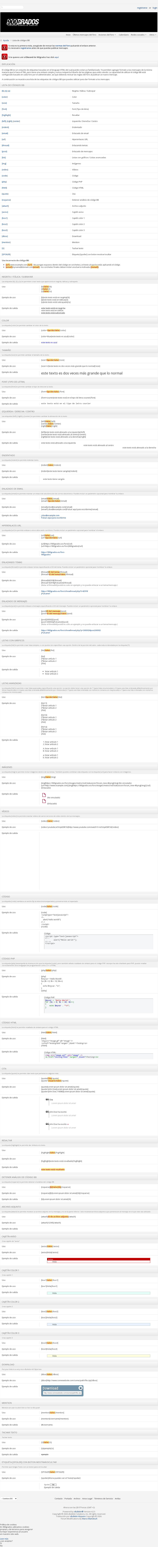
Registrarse (142, 7)
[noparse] (6, 200)
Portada (68, 1498)
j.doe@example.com (50, 515)
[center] (16, 121)
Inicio (68, 34)
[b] (3, 91)
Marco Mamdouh (89, 1518)
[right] (9, 121)
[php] (4, 181)
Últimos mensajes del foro (84, 34)
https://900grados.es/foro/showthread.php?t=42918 (64, 591)
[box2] (5, 224)
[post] (4, 151)
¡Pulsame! (45, 593)
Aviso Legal (87, 1498)
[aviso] (5, 212)
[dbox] (5, 236)
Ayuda (6, 40)
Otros (151, 34)
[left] (4, 121)
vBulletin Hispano (78, 1516)
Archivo (77, 1498)
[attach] (5, 206)
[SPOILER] (6, 254)
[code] (5, 175)
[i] (6, 91)
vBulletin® (78, 1511)
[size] (4, 103)
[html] (4, 187)
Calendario (124, 34)
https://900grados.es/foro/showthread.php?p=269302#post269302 (71, 630)
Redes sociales (138, 34)
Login (155, 7)
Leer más (4, 1538)
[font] (4, 109)
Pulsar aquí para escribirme (53, 517)
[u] (9, 91)
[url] (3, 139)
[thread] (5, 145)
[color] (5, 97)
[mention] (6, 242)
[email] (5, 133)
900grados (46, 554)
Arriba (117, 1498)
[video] (5, 169)
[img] (4, 163)
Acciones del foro (106, 34)
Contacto (59, 1498)
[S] (3, 248)
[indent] (5, 127)
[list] (4, 157)
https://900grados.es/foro (52, 552)
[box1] (5, 218)
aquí (56, 57)
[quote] (5, 193)
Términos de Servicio (103, 1498)
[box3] (5, 230)
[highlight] (6, 115)
